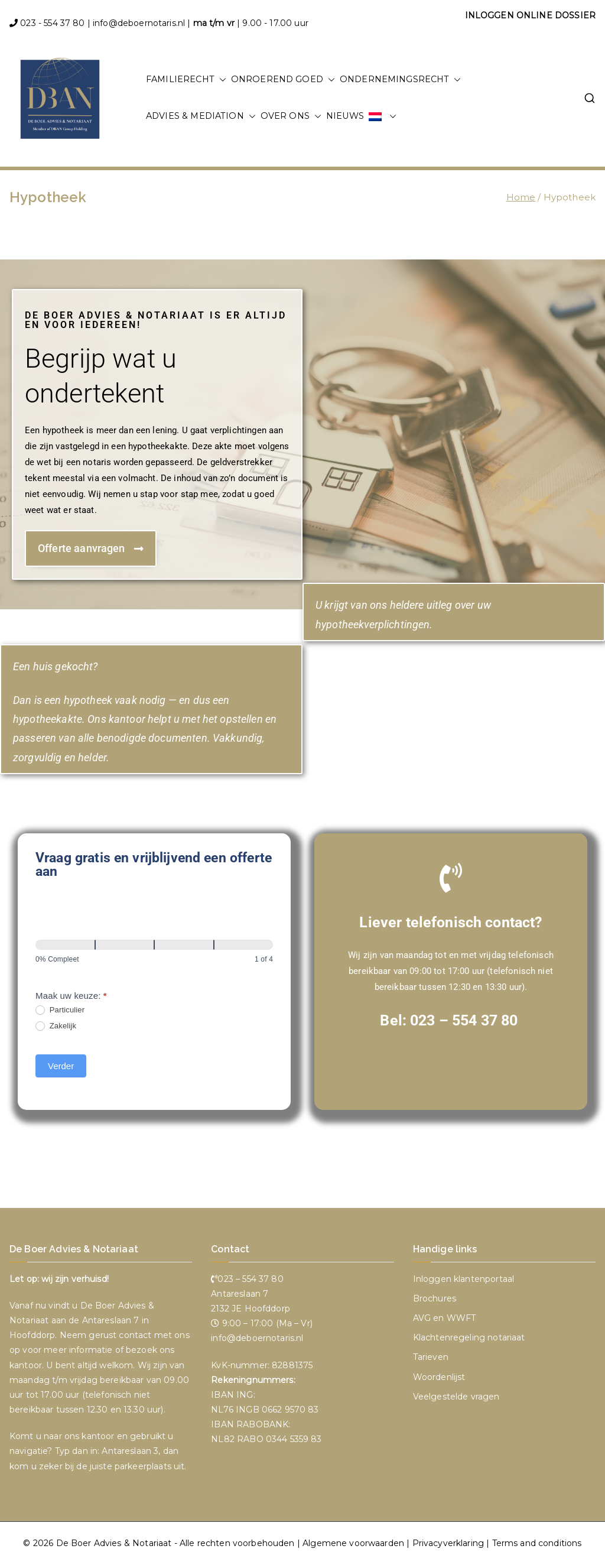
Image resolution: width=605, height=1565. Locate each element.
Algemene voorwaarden (353, 1543)
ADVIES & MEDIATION (201, 116)
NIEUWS (345, 116)
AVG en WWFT (444, 1318)
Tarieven (430, 1357)
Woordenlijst (439, 1377)
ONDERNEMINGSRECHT (400, 79)
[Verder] (125, 945)
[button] (220, 79)
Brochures (434, 1298)
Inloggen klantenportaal (463, 1279)
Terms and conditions (537, 1543)
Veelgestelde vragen (456, 1396)
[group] (154, 955)
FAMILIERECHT (186, 79)
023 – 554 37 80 (464, 1020)
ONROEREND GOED (283, 79)
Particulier (59, 1010)
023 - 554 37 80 (52, 23)
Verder (61, 1066)
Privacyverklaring (448, 1543)
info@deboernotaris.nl (139, 23)
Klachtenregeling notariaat (469, 1337)
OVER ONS (291, 116)
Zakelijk (55, 1026)
